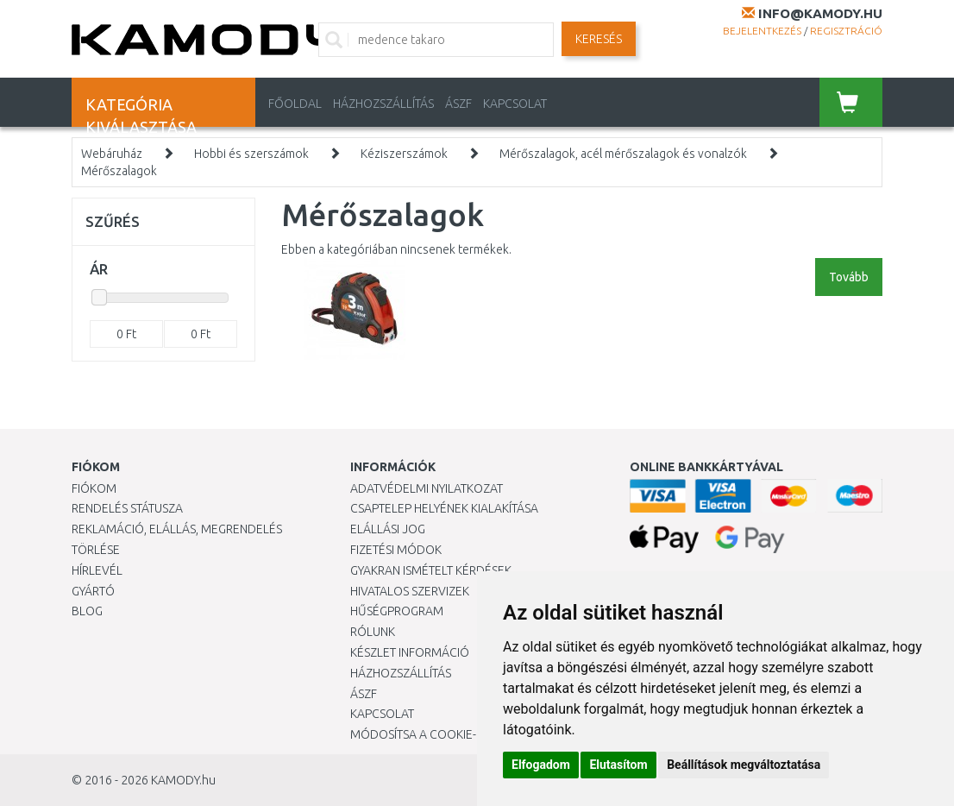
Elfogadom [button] (541, 764)
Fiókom (94, 488)
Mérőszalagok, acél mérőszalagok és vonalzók (623, 154)
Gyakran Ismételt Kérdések (431, 570)
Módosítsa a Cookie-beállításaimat (458, 734)
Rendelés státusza (127, 508)
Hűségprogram (396, 611)
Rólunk (372, 632)
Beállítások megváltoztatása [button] (743, 764)
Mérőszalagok (119, 171)
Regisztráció (846, 30)
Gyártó (93, 591)
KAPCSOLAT (515, 103)
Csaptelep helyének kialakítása (444, 508)
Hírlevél (97, 570)
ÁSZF (458, 103)
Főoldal (295, 103)
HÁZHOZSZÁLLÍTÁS (383, 103)
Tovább (849, 277)
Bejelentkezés (762, 30)
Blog (87, 611)
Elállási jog (387, 529)
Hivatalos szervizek (409, 591)
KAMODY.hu (183, 780)
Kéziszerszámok (404, 154)
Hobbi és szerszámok (251, 154)
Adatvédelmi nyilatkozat (426, 488)
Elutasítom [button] (618, 764)
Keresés (598, 39)
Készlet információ (409, 652)
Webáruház (111, 154)
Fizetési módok (396, 550)
